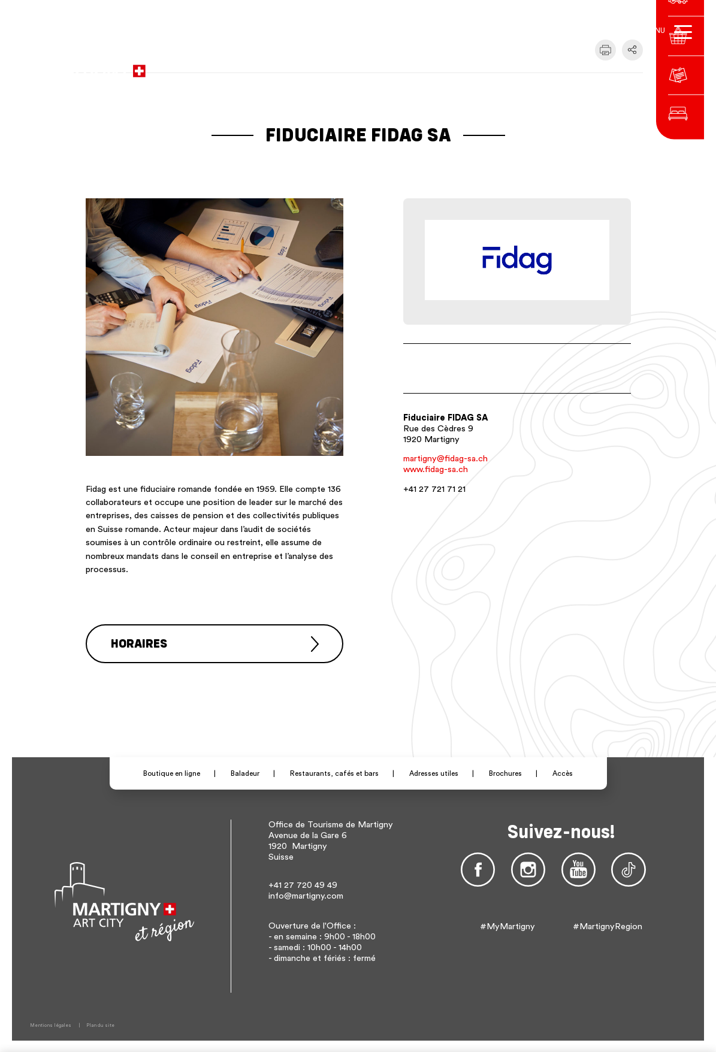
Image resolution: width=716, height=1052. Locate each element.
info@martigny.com (305, 895)
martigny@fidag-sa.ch (445, 458)
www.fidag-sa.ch (435, 469)
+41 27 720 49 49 (302, 884)
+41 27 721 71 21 (434, 489)
